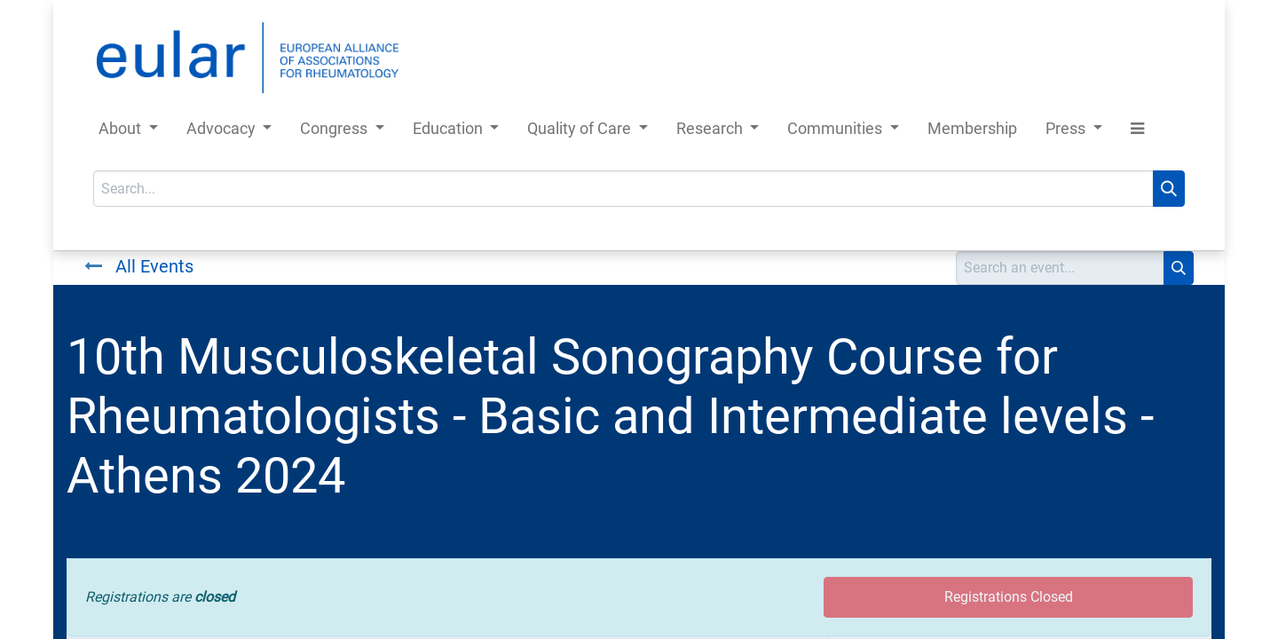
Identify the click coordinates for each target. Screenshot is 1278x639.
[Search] (1169, 188)
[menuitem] (972, 132)
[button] (1137, 132)
